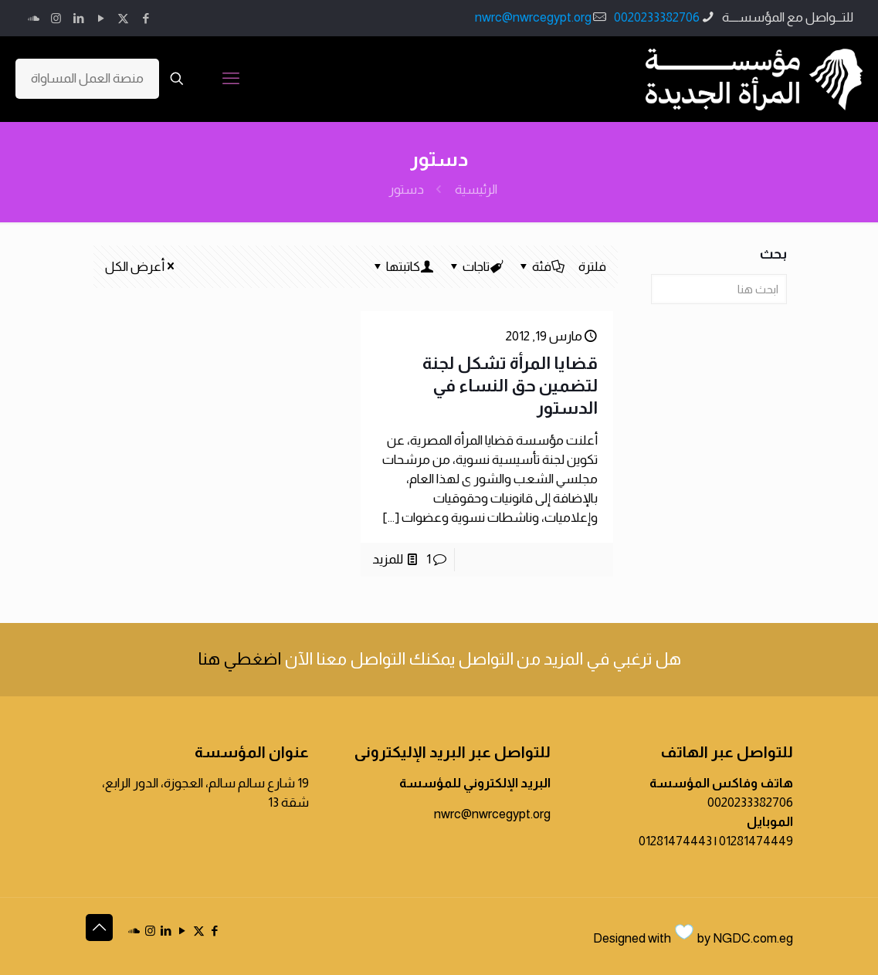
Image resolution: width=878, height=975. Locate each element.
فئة (540, 266)
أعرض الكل (141, 266)
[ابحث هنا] (718, 289)
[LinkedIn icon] (78, 18)
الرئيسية (476, 189)
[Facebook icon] (145, 18)
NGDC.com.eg (753, 938)
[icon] (33, 18)
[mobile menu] (231, 79)
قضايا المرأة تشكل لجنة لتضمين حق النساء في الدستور (510, 386)
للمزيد (387, 559)
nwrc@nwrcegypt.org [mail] (533, 17)
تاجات (475, 266)
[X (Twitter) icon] (123, 18)
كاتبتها (402, 266)
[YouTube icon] (101, 18)
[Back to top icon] (99, 927)
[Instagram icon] (56, 18)
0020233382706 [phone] (657, 17)
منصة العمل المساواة (87, 78)
